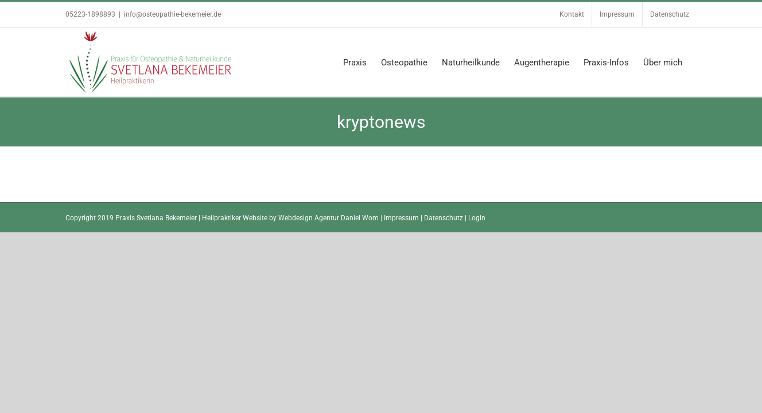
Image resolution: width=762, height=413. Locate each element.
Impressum (401, 218)
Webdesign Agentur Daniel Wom (328, 218)
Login (476, 218)
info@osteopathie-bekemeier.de (172, 14)
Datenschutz (443, 218)
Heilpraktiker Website (234, 218)
